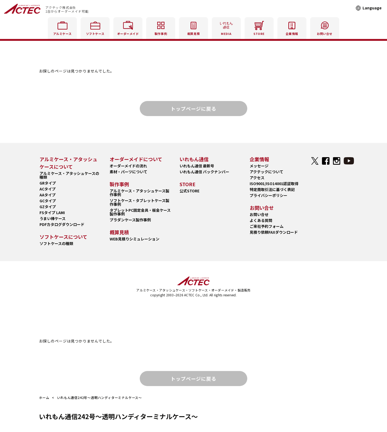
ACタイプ (48, 189)
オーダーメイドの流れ (128, 165)
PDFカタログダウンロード (62, 224)
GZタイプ (48, 206)
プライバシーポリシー (268, 195)
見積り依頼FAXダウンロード (274, 232)
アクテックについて (266, 171)
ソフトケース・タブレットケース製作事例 (139, 202)
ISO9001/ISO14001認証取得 (274, 183)
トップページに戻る (193, 108)
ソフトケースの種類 (56, 243)
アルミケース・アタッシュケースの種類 (69, 175)
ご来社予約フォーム (267, 226)
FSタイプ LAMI (52, 212)
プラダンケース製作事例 (130, 219)
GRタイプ (48, 183)
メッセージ (259, 165)
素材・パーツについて (128, 171)
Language (372, 7)
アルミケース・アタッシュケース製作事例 (139, 192)
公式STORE (189, 190)
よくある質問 (261, 220)
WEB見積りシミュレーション (134, 239)
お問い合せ (259, 214)
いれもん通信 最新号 (197, 165)
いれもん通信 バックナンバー (204, 171)
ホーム (44, 397)
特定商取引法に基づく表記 (272, 189)
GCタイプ (48, 200)
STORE (259, 27)
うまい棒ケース (53, 218)
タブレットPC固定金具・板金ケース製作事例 (140, 212)
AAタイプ (48, 194)
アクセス (257, 177)
